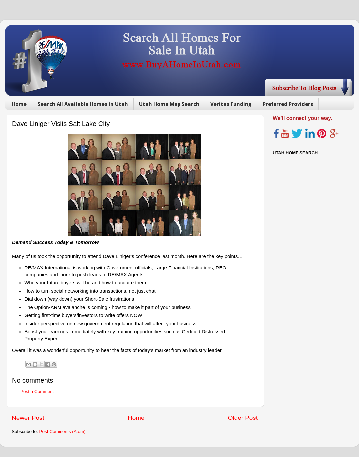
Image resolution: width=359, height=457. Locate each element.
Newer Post (28, 417)
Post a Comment (37, 391)
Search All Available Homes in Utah (83, 104)
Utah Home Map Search (169, 104)
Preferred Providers (288, 104)
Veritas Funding (231, 104)
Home (19, 104)
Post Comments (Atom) (62, 431)
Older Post (243, 417)
